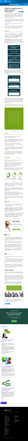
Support (6, 427)
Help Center (16, 421)
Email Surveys (7, 423)
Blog (15, 422)
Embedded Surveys (7, 420)
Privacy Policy (7, 431)
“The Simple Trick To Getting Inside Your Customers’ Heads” (8, 341)
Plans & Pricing (16, 416)
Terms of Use (6, 430)
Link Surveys (6, 422)
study (11, 207)
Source (14, 181)
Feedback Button (7, 421)
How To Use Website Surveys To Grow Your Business (8, 366)
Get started (14, 321)
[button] (22, 1)
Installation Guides (17, 420)
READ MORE (4, 353)
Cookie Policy (6, 432)
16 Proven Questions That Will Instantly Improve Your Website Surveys (8, 389)
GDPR (5, 435)
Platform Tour (7, 416)
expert (12, 130)
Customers (16, 417)
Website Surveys (7, 417)
